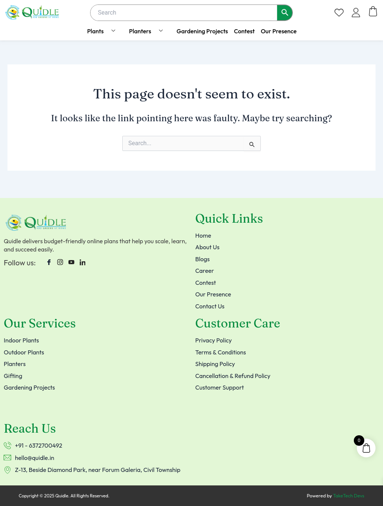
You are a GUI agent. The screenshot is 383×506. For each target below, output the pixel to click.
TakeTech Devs (348, 496)
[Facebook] (49, 259)
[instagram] (60, 259)
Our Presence (279, 31)
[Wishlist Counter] (339, 12)
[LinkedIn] (82, 259)
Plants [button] (104, 31)
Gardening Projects (202, 31)
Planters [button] (148, 31)
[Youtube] (71, 259)
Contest (244, 31)
